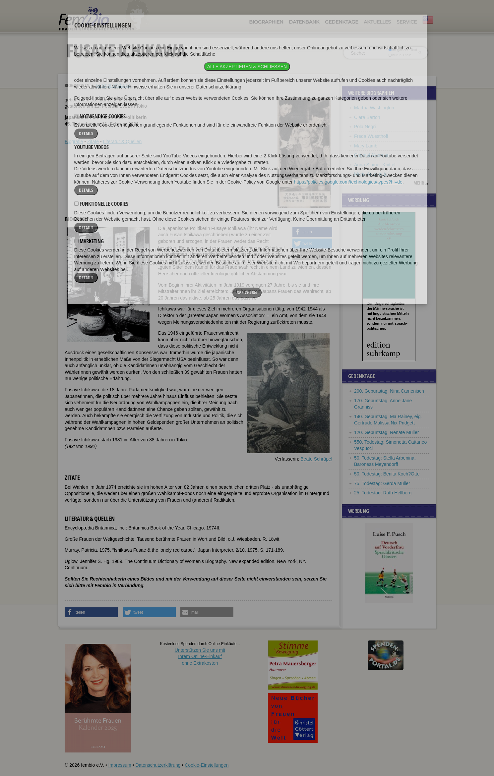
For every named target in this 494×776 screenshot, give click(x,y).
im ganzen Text (403, 50)
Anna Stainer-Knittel (375, 164)
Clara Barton (367, 117)
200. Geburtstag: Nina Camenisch (389, 391)
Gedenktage (341, 22)
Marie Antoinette (371, 174)
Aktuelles (377, 22)
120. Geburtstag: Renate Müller (386, 432)
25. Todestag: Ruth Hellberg (382, 492)
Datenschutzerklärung (157, 765)
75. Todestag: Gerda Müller (382, 483)
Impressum (119, 765)
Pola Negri (365, 126)
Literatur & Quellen (122, 141)
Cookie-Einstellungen (206, 765)
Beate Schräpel (316, 459)
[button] (312, 232)
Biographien (266, 22)
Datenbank (304, 22)
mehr (418, 183)
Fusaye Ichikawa (113, 85)
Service (407, 22)
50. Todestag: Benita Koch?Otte (386, 473)
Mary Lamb (365, 145)
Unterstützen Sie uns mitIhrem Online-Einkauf (200, 656)
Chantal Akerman (372, 155)
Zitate (93, 141)
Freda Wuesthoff (371, 136)
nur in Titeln (400, 55)
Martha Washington (374, 107)
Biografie (74, 141)
